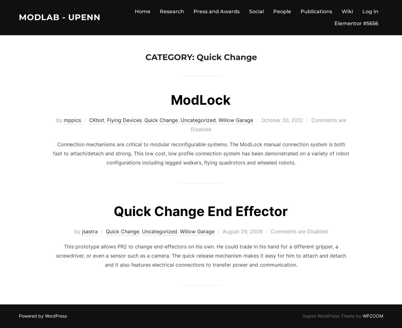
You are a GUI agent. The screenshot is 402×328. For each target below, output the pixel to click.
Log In (370, 11)
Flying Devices (124, 120)
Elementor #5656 (356, 23)
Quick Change (161, 120)
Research (172, 11)
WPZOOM (373, 316)
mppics (72, 120)
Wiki (347, 11)
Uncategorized (198, 120)
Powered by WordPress (43, 316)
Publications (316, 11)
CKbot (96, 120)
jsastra (90, 231)
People (282, 11)
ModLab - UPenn (59, 17)
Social (256, 11)
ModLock (201, 100)
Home (142, 11)
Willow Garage (236, 120)
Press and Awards (216, 11)
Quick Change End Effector (201, 211)
